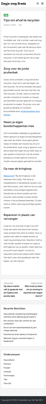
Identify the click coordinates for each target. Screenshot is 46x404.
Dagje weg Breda (13, 3)
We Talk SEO (37, 400)
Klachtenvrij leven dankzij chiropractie (20, 334)
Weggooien (9, 176)
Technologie (9, 375)
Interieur (7, 364)
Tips (6, 15)
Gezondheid (9, 360)
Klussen (7, 368)
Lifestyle (7, 371)
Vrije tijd (7, 383)
